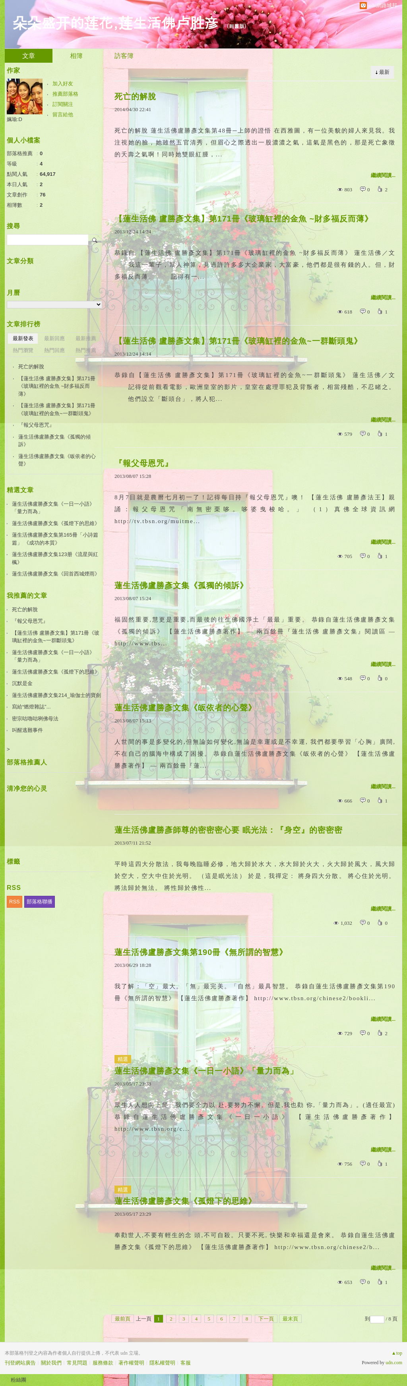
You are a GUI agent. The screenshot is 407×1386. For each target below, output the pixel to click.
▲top (396, 1353)
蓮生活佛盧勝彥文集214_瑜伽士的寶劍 (56, 695)
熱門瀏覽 (23, 350)
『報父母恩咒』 (143, 463)
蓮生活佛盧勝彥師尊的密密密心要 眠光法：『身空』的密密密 (228, 830)
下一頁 (266, 1319)
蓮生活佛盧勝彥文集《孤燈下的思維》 (185, 1201)
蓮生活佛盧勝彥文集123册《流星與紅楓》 (55, 558)
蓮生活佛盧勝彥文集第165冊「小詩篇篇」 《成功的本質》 (55, 539)
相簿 (76, 55)
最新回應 (54, 338)
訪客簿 (124, 55)
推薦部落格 (65, 94)
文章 (28, 55)
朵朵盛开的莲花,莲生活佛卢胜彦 (116, 22)
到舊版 (236, 26)
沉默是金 (22, 683)
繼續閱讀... (383, 175)
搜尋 (95, 239)
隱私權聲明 (162, 1363)
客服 (185, 1363)
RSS (14, 902)
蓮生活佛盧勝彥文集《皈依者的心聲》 (185, 707)
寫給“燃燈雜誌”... (31, 707)
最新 (384, 72)
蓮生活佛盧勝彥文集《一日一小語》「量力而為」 (206, 1070)
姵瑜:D (14, 119)
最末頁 (290, 1319)
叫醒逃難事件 (27, 730)
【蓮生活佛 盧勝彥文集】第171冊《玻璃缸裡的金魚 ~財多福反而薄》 (243, 218)
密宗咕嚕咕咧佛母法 (35, 719)
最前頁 (122, 1319)
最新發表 (23, 338)
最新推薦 (86, 338)
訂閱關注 (62, 104)
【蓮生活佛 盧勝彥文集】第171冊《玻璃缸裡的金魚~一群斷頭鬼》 (238, 341)
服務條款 (103, 1363)
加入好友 (62, 84)
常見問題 (77, 1363)
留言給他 (62, 114)
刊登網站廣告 (20, 1363)
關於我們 (51, 1363)
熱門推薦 (86, 350)
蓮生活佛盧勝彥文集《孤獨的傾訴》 (181, 585)
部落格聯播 (39, 902)
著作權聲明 (131, 1363)
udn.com (394, 1362)
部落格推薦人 (27, 762)
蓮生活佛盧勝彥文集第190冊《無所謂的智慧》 (200, 952)
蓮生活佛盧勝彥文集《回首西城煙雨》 (56, 574)
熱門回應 (54, 350)
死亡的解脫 (135, 96)
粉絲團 (18, 1380)
